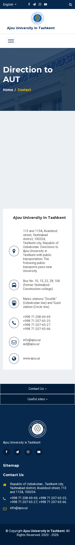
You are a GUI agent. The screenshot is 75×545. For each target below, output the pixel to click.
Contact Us (38, 389)
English (8, 4)
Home (8, 90)
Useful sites (38, 399)
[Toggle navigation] (11, 41)
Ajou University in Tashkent (31, 28)
